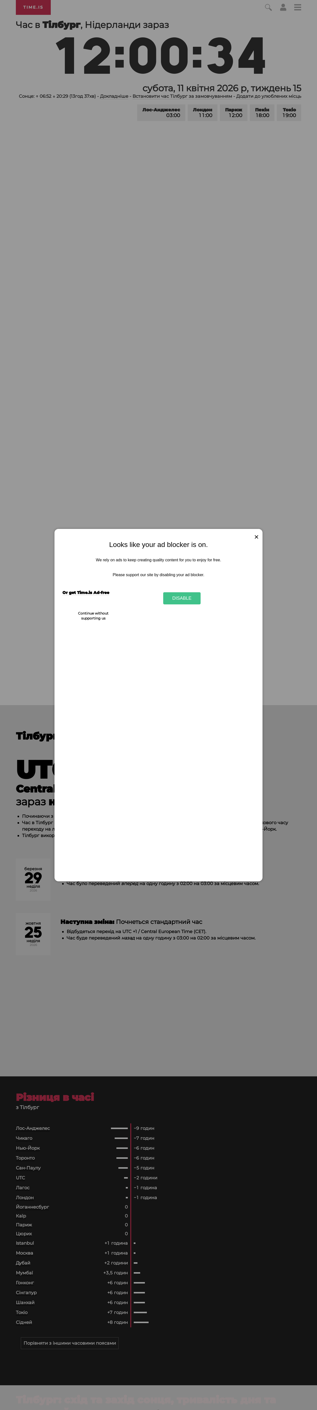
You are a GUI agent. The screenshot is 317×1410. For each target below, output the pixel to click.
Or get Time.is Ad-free (85, 592)
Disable (182, 598)
